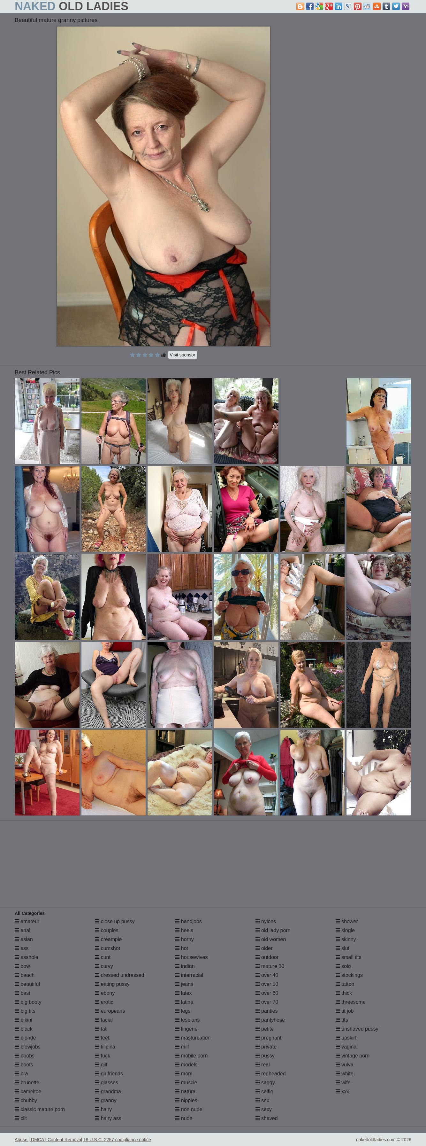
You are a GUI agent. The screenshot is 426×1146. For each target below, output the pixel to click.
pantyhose (270, 1020)
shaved (266, 1118)
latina (184, 1002)
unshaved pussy (357, 1029)
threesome (351, 1002)
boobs (24, 1055)
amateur (27, 921)
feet (102, 1038)
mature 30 (269, 966)
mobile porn (191, 1055)
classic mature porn (40, 1109)
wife (343, 1082)
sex (262, 1100)
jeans (184, 984)
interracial (189, 975)
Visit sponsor (182, 354)
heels (184, 930)
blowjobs (28, 1046)
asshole (26, 957)
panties (266, 1011)
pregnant (268, 1038)
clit (21, 1118)
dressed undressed (119, 975)
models (186, 1064)
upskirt (346, 1038)
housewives (191, 957)
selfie (264, 1091)
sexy (263, 1109)
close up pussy (114, 921)
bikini (23, 1020)
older (264, 948)
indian (184, 966)
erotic (104, 1002)
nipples (186, 1100)
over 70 (266, 1002)
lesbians (187, 1020)
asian (24, 939)
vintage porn (353, 1055)
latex (183, 993)
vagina (346, 1046)
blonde (25, 1038)
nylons (265, 921)
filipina (105, 1046)
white (345, 1073)
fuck (102, 1055)
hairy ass (108, 1118)
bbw (22, 966)
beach (24, 975)
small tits (348, 957)
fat (100, 1029)
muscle (186, 1082)
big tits (25, 1011)
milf (182, 1046)
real (262, 1064)
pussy (265, 1055)
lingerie (186, 1029)
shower (347, 921)
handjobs (188, 921)
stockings (349, 975)
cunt (102, 957)
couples (106, 930)
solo (343, 966)
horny (184, 939)
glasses (106, 1082)
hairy (103, 1109)
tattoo (345, 984)
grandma (108, 1091)
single (345, 930)
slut (342, 948)
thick (344, 993)
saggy (265, 1082)
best (22, 993)
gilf (101, 1064)
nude (183, 1118)
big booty (28, 1002)
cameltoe (28, 1091)
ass (21, 948)
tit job (345, 1011)
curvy (104, 966)
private (266, 1046)
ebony (105, 993)
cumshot (107, 948)
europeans (110, 1011)
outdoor (267, 957)
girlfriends (109, 1073)
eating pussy (112, 984)
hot (181, 948)
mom (183, 1073)
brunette (27, 1082)
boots (24, 1064)
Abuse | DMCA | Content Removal (48, 1139)
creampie (108, 939)
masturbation (192, 1038)
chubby (26, 1100)
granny (105, 1100)
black (24, 1029)
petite (264, 1029)
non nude (188, 1109)
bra (21, 1073)
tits (342, 1020)
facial (104, 1020)
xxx (342, 1091)
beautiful (27, 984)
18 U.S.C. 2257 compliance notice (117, 1139)
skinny (346, 939)
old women (270, 939)
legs (182, 1011)
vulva (345, 1064)
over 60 (266, 993)
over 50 (266, 984)
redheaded (270, 1073)
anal (22, 930)
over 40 (266, 975)
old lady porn (273, 930)
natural (185, 1091)
